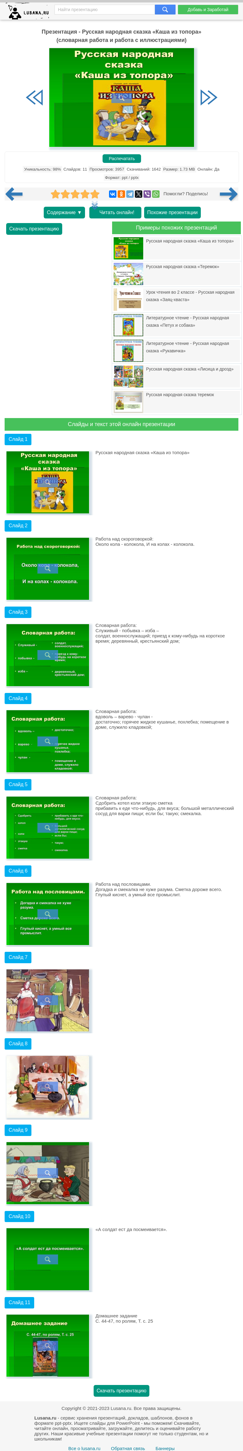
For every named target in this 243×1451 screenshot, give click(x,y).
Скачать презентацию (34, 228)
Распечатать (122, 158)
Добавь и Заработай (208, 9)
